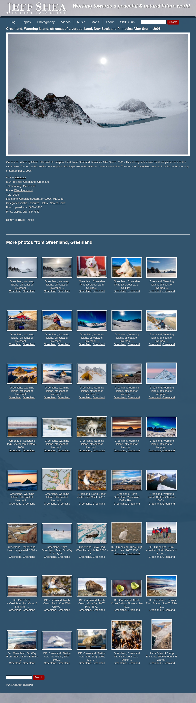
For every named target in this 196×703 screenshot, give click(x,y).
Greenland (29, 186)
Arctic (23, 203)
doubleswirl (28, 685)
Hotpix (44, 203)
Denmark (20, 177)
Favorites (33, 203)
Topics (26, 22)
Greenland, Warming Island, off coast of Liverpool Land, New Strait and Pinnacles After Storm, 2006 (83, 28)
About (110, 22)
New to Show (58, 203)
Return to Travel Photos (20, 219)
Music (81, 22)
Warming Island (23, 190)
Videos (66, 22)
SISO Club (127, 22)
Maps (95, 22)
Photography (46, 22)
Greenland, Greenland (36, 181)
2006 (16, 194)
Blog (12, 22)
